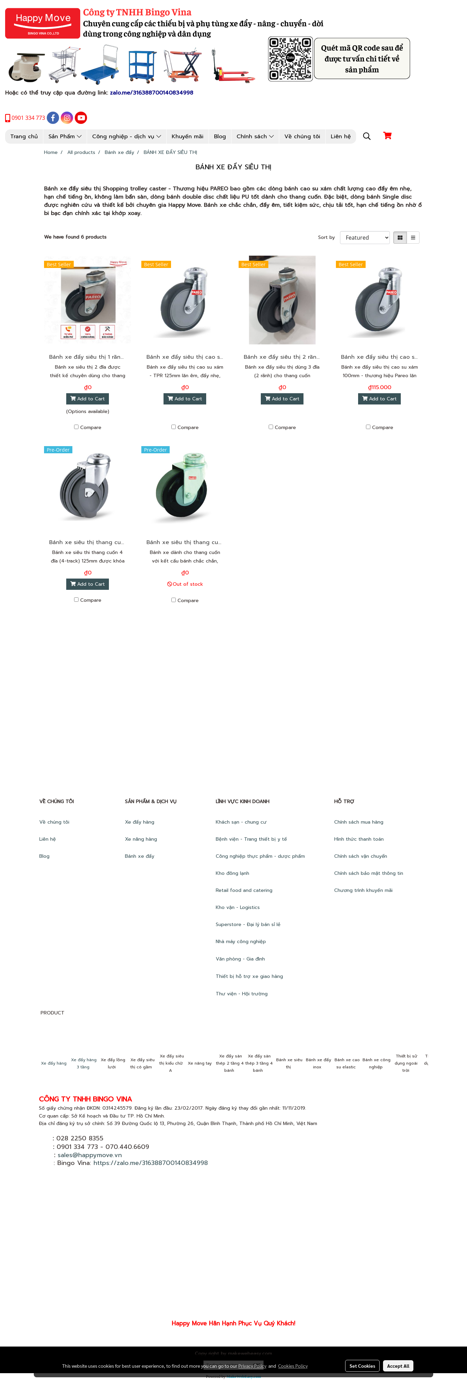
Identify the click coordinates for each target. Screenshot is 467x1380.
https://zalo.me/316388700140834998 (151, 1163)
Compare (90, 427)
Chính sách (255, 136)
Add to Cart (87, 398)
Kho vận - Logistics (238, 907)
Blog (220, 136)
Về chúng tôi (302, 136)
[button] (366, 136)
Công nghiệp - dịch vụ (126, 136)
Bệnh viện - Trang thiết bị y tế (252, 839)
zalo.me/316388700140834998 (151, 93)
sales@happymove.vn (90, 1155)
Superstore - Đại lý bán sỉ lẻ (248, 924)
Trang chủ (24, 136)
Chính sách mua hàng (359, 822)
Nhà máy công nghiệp (241, 941)
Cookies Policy (293, 1366)
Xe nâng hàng (141, 839)
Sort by (329, 237)
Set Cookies (362, 1366)
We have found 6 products (75, 237)
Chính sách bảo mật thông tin (368, 873)
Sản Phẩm (65, 136)
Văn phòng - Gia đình (241, 959)
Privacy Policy (252, 1366)
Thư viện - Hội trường (242, 993)
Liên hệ (341, 136)
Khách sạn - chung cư (242, 822)
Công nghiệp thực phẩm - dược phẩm (261, 856)
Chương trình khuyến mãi (364, 890)
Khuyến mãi (187, 136)
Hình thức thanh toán (359, 839)
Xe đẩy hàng (139, 822)
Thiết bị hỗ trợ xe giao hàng (249, 976)
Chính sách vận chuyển (361, 856)
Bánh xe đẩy (140, 856)
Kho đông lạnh (233, 873)
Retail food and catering (244, 890)
